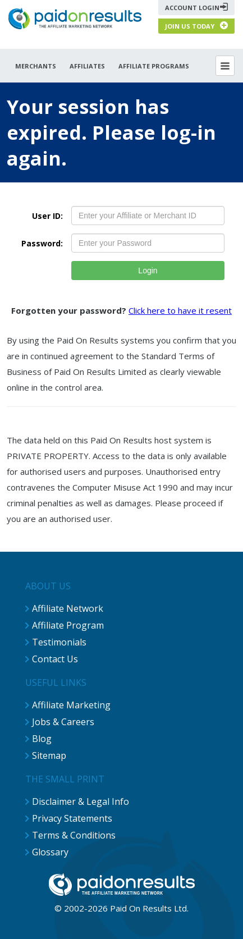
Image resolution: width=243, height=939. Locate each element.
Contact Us (55, 659)
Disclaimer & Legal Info (80, 801)
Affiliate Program (68, 625)
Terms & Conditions (74, 835)
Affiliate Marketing (71, 705)
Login (147, 270)
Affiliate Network (67, 608)
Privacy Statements (72, 818)
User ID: (47, 215)
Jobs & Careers (63, 722)
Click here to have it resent (180, 310)
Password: (42, 243)
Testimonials (59, 642)
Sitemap (49, 755)
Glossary (50, 852)
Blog (42, 738)
